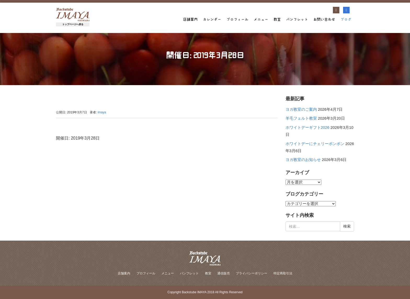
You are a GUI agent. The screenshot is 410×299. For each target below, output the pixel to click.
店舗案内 (190, 19)
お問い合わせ (324, 19)
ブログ (345, 19)
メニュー (261, 19)
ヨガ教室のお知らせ (303, 160)
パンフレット (297, 19)
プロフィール (237, 19)
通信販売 (223, 273)
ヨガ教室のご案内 (301, 109)
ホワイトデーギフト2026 (307, 127)
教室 (277, 19)
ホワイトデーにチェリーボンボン (315, 144)
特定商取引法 (283, 273)
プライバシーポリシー (251, 273)
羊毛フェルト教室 (301, 118)
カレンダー (212, 19)
